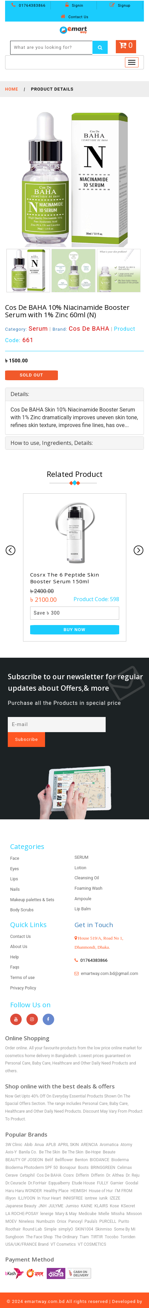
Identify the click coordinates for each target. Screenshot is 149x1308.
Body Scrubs (22, 898)
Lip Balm (82, 897)
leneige (46, 1202)
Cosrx (68, 1164)
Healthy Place (56, 1179)
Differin (82, 1164)
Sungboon (14, 1225)
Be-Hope (93, 1141)
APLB (51, 1133)
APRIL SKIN (68, 1133)
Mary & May (66, 1202)
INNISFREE (73, 1187)
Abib (28, 1133)
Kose (114, 1194)
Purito (124, 1210)
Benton (81, 1148)
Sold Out (31, 375)
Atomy (126, 1133)
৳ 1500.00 (16, 360)
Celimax (124, 1156)
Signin (74, 5)
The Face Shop (39, 1225)
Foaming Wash (89, 877)
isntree (91, 1187)
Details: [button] (19, 394)
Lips (14, 867)
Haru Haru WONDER (23, 1179)
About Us (19, 935)
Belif (49, 1148)
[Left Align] (100, 47)
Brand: (82, 329)
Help (14, 945)
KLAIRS (101, 1194)
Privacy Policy (23, 976)
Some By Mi (124, 1217)
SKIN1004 (84, 1217)
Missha (118, 1202)
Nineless (26, 1210)
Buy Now (75, 629)
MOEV (11, 1210)
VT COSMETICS (92, 1233)
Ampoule (83, 887)
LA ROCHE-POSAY (21, 1202)
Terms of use (23, 966)
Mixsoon (134, 1202)
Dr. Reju (133, 1164)
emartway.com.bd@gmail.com (104, 969)
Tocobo (111, 1225)
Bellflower (64, 1148)
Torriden (127, 1225)
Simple (50, 1217)
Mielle (104, 1202)
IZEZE (115, 1187)
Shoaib (74, 1298)
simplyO (66, 1217)
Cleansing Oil (87, 866)
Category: (27, 329)
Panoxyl (75, 1210)
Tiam (84, 1225)
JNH (43, 1194)
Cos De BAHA (49, 1164)
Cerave (11, 1164)
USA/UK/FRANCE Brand (26, 1233)
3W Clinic (13, 1133)
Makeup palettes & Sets (33, 888)
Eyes (14, 857)
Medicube (88, 1202)
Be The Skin (49, 1141)
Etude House (83, 1171)
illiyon (10, 1187)
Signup (120, 5)
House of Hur (101, 1179)
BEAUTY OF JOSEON (24, 1148)
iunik (103, 1187)
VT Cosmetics (63, 1233)
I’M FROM (123, 1179)
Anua (39, 1133)
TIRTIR (97, 1225)
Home (12, 88)
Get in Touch (95, 913)
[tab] (74, 394)
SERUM (81, 846)
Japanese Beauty (21, 1194)
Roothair (13, 1217)
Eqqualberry (59, 1171)
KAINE (86, 1194)
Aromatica (109, 1133)
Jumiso (72, 1194)
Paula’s (91, 1210)
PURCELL (107, 1210)
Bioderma (120, 1148)
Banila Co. (28, 1141)
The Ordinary (66, 1225)
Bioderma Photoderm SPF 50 (31, 1156)
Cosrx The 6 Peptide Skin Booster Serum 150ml (66, 578)
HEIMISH (78, 1179)
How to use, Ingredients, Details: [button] (51, 442)
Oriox (61, 1210)
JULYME (55, 1194)
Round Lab (32, 1217)
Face (15, 847)
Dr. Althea (115, 1164)
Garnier (116, 1171)
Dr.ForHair (37, 1171)
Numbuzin (45, 1210)
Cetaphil (27, 1164)
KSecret (128, 1194)
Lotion (80, 856)
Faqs (15, 955)
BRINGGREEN (103, 1156)
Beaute (109, 1141)
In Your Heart (49, 1187)
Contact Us (74, 17)
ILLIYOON (26, 1187)
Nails (15, 878)
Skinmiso (103, 1217)
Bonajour (68, 1156)
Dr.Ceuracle (15, 1171)
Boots (83, 1156)
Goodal (131, 1171)
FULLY (102, 1171)
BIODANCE (99, 1148)
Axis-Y (11, 1141)
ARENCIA (89, 1133)
